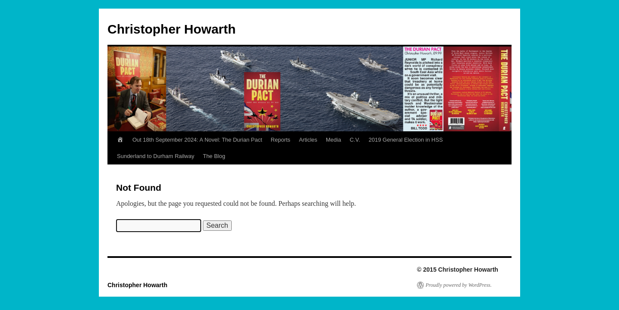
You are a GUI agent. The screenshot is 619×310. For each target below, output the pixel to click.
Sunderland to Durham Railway (155, 156)
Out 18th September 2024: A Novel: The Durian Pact (197, 139)
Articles (308, 139)
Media (333, 139)
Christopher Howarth (171, 29)
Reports (281, 139)
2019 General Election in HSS (406, 139)
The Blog (214, 156)
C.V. (354, 139)
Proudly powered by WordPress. (459, 285)
